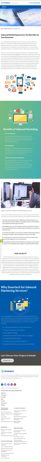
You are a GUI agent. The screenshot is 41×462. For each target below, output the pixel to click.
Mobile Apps (4, 427)
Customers (4, 395)
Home (2, 28)
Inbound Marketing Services (13, 35)
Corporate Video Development (7, 453)
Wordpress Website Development (18, 414)
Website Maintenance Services (7, 421)
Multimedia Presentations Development (6, 451)
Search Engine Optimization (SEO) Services (19, 431)
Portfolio (3, 397)
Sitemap (3, 405)
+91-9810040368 (34, 3)
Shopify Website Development (20, 416)
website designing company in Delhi (17, 58)
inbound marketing (21, 43)
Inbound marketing (21, 138)
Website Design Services (6, 412)
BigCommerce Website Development (18, 419)
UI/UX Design (4, 416)
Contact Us (7, 360)
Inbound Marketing (27, 129)
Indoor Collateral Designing (7, 446)
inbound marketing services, (13, 322)
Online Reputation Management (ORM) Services (20, 441)
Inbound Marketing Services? (18, 288)
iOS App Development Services (7, 435)
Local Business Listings (18, 436)
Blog (2, 399)
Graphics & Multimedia (6, 441)
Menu (4, 7)
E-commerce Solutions (19, 408)
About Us (3, 393)
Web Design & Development (4, 408)
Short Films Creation (5, 458)
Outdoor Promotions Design (7, 448)
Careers (3, 401)
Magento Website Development (17, 422)
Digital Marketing (8, 28)
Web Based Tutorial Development (5, 455)
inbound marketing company (17, 65)
